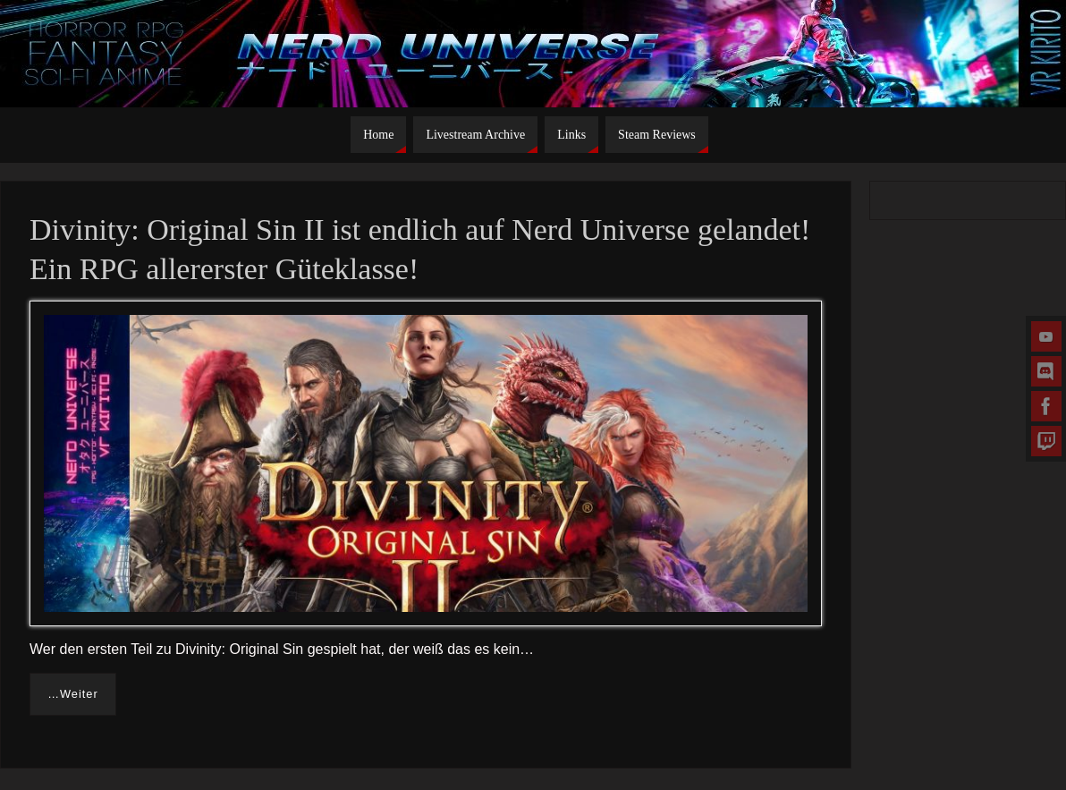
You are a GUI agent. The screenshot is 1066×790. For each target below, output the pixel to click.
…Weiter (72, 694)
